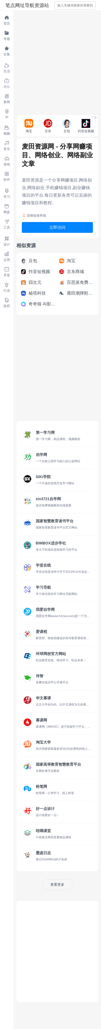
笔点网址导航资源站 (27, 5)
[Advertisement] (50, 61)
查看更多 (57, 885)
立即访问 (57, 227)
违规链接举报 (34, 215)
